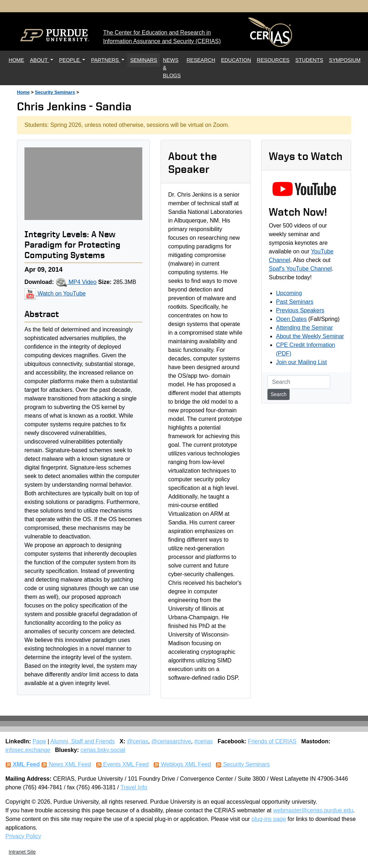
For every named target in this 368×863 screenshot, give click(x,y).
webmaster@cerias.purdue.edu (313, 810)
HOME (18, 59)
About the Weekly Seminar (310, 336)
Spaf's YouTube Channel (300, 269)
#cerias (203, 741)
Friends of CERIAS (272, 741)
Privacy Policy (23, 836)
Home (23, 92)
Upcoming (289, 293)
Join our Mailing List (301, 362)
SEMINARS (143, 60)
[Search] (298, 382)
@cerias (137, 741)
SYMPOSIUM (344, 60)
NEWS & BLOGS (172, 67)
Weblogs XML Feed (182, 764)
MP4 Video (75, 282)
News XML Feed (66, 764)
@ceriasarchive (171, 741)
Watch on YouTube (55, 293)
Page (39, 741)
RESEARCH (201, 60)
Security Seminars (55, 92)
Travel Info (133, 787)
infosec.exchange (27, 750)
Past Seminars (294, 302)
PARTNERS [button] (105, 60)
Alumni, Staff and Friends (82, 741)
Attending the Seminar (304, 328)
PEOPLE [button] (70, 60)
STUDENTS (309, 60)
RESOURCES (273, 60)
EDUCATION (236, 60)
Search (278, 394)
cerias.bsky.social (102, 750)
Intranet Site (22, 852)
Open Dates (291, 319)
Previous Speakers (300, 310)
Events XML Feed (122, 764)
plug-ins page (269, 819)
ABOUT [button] (39, 60)
